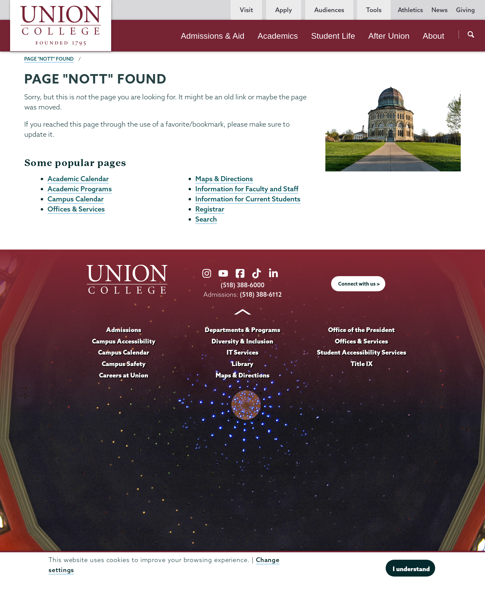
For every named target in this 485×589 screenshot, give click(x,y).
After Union (388, 35)
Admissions (123, 331)
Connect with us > (359, 286)
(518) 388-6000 (242, 287)
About (433, 35)
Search (206, 220)
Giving (465, 10)
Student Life (333, 35)
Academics (278, 35)
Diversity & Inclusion (242, 342)
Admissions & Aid (213, 35)
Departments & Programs (242, 331)
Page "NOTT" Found (49, 59)
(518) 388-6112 (261, 296)
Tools (374, 10)
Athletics (410, 10)
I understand (411, 569)
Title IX (362, 365)
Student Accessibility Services (361, 354)
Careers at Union (123, 376)
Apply (283, 10)
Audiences (329, 10)
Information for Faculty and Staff (246, 189)
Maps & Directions (224, 178)
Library (242, 365)
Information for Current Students (247, 199)
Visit (246, 10)
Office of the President (361, 331)
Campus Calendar (75, 199)
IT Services (242, 354)
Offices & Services (76, 210)
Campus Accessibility (123, 342)
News (439, 10)
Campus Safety (124, 365)
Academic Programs (79, 189)
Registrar (209, 210)
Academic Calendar (78, 178)
